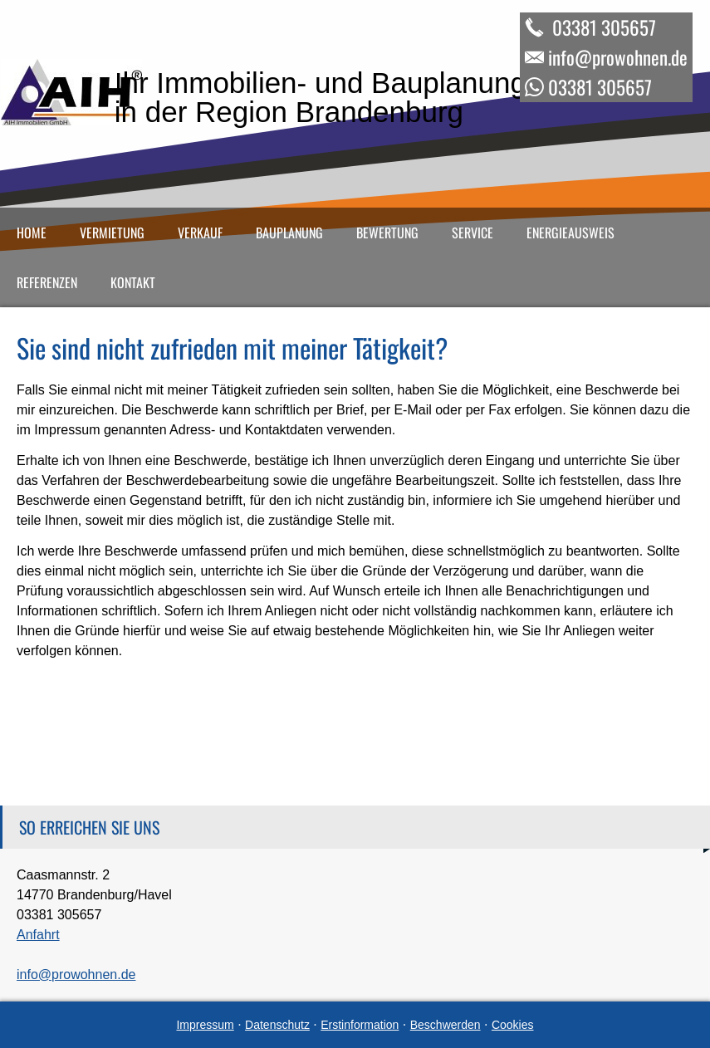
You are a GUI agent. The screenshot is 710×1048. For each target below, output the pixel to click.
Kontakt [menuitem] (132, 282)
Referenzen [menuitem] (47, 282)
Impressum (204, 1024)
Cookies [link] (513, 1024)
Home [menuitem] (32, 232)
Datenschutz (277, 1024)
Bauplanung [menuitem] (289, 232)
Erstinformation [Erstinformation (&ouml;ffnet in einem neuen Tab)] (360, 1024)
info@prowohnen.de (618, 57)
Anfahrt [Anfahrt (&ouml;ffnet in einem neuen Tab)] (38, 935)
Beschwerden (445, 1024)
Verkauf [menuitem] (200, 232)
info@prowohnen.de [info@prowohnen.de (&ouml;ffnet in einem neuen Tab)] (76, 974)
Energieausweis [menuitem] (570, 232)
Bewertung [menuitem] (387, 232)
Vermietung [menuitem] (112, 232)
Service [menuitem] (472, 232)
